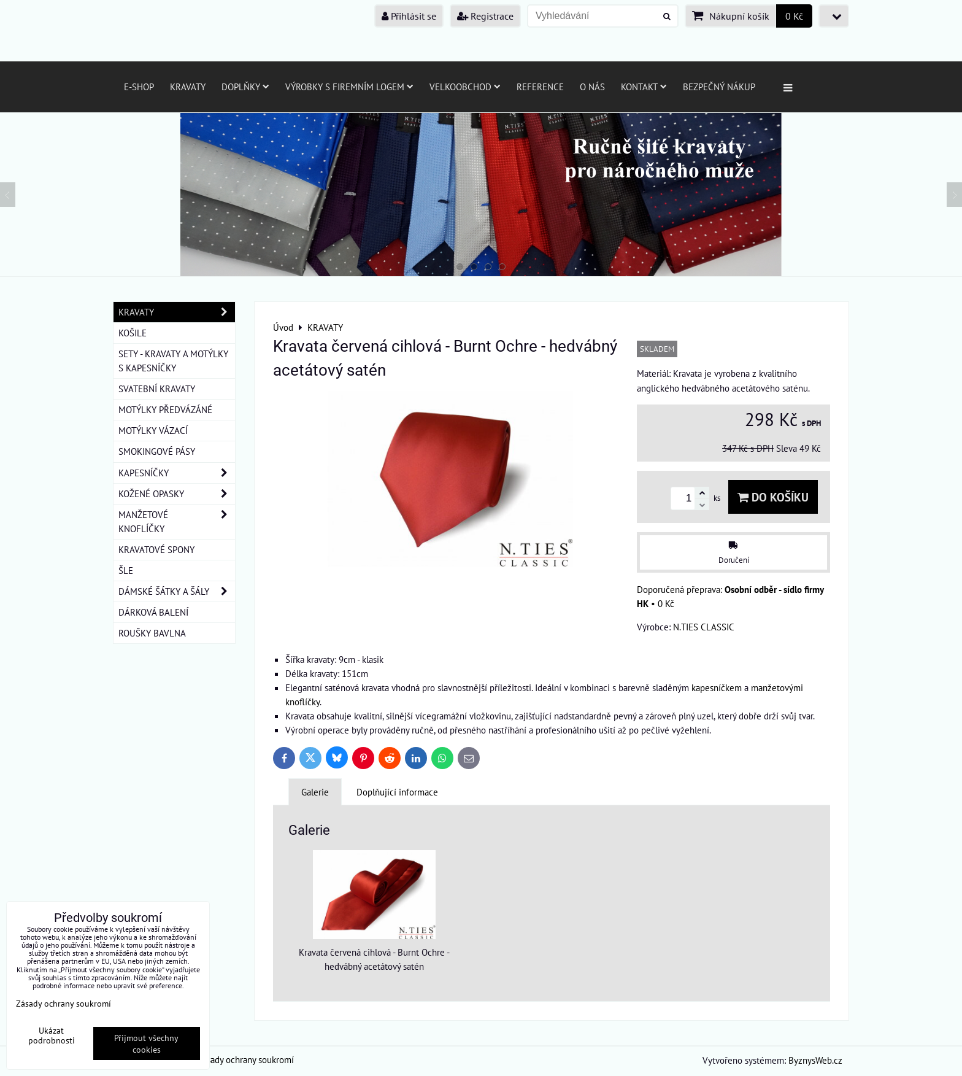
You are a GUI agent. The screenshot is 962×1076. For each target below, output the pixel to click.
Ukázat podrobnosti (51, 1035)
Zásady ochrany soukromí (246, 1059)
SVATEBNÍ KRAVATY (156, 388)
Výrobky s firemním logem (349, 86)
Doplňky (245, 86)
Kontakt (644, 86)
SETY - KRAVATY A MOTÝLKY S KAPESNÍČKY (173, 360)
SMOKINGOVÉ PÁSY (156, 451)
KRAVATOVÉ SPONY (156, 549)
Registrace (485, 16)
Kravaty (188, 86)
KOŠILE (132, 333)
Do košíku (773, 497)
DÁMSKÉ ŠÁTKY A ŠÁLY (176, 591)
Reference (540, 86)
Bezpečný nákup (719, 86)
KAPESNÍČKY (176, 473)
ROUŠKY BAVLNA (152, 633)
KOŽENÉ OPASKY (176, 494)
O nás (592, 86)
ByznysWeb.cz (815, 1060)
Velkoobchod (465, 86)
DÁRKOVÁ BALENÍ (153, 612)
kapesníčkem (716, 687)
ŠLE (125, 570)
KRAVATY (176, 312)
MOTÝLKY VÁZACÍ (153, 430)
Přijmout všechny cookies (146, 1043)
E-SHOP (139, 86)
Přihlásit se (409, 16)
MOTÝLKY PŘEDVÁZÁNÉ (165, 409)
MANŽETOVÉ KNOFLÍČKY (176, 522)
